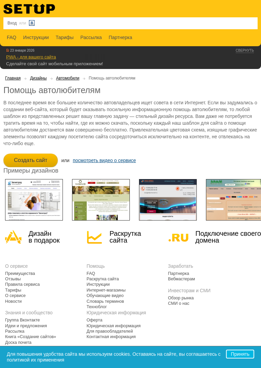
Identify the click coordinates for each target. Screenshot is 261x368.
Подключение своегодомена (228, 237)
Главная (13, 78)
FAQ (11, 37)
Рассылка (91, 37)
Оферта (95, 320)
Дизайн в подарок (44, 237)
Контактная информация (111, 336)
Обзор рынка (181, 298)
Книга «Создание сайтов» (30, 336)
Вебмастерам (181, 279)
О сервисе (15, 295)
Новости (13, 301)
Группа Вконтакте (22, 320)
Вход (12, 23)
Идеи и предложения (26, 325)
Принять (240, 354)
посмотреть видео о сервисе (104, 160)
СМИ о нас (178, 303)
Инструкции (36, 37)
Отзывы (13, 279)
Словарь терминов (105, 301)
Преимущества (20, 273)
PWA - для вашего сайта (31, 56)
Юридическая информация (114, 325)
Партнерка (120, 37)
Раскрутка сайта (125, 237)
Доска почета (18, 342)
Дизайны (38, 78)
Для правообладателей (110, 331)
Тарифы (65, 37)
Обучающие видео (105, 295)
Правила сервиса (22, 284)
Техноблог (97, 306)
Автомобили (67, 78)
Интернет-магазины (106, 290)
